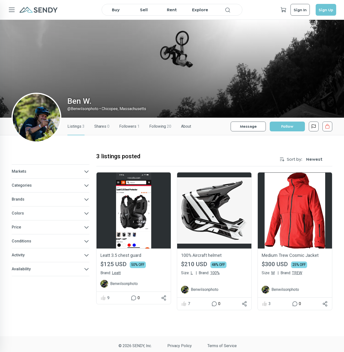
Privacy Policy (179, 345)
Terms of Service (222, 345)
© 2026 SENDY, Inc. (135, 345)
